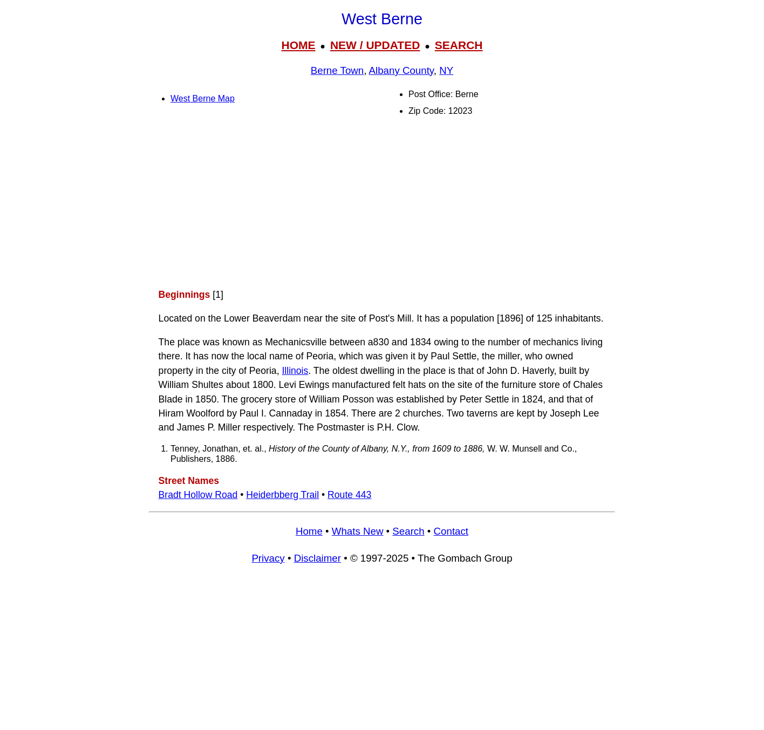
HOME (298, 45)
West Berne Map (202, 98)
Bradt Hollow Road (198, 494)
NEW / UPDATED (375, 45)
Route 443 (349, 494)
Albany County (401, 70)
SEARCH (459, 45)
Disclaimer (317, 558)
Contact (451, 531)
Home (309, 531)
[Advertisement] (382, 202)
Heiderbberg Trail (282, 494)
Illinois (295, 370)
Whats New (358, 531)
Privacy (267, 558)
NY (446, 70)
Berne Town (337, 70)
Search (408, 531)
